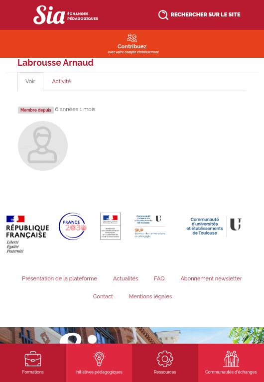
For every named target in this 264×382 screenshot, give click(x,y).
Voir (34, 84)
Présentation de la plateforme (59, 278)
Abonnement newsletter (211, 278)
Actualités (125, 278)
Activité (61, 81)
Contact (103, 296)
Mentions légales (150, 296)
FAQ (159, 278)
